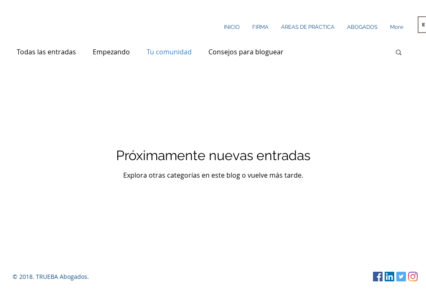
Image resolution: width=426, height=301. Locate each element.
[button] (399, 52)
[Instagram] (413, 276)
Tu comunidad (169, 51)
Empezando (111, 51)
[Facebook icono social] (378, 276)
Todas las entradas (46, 51)
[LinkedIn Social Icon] (389, 276)
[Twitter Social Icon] (401, 276)
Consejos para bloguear (246, 51)
